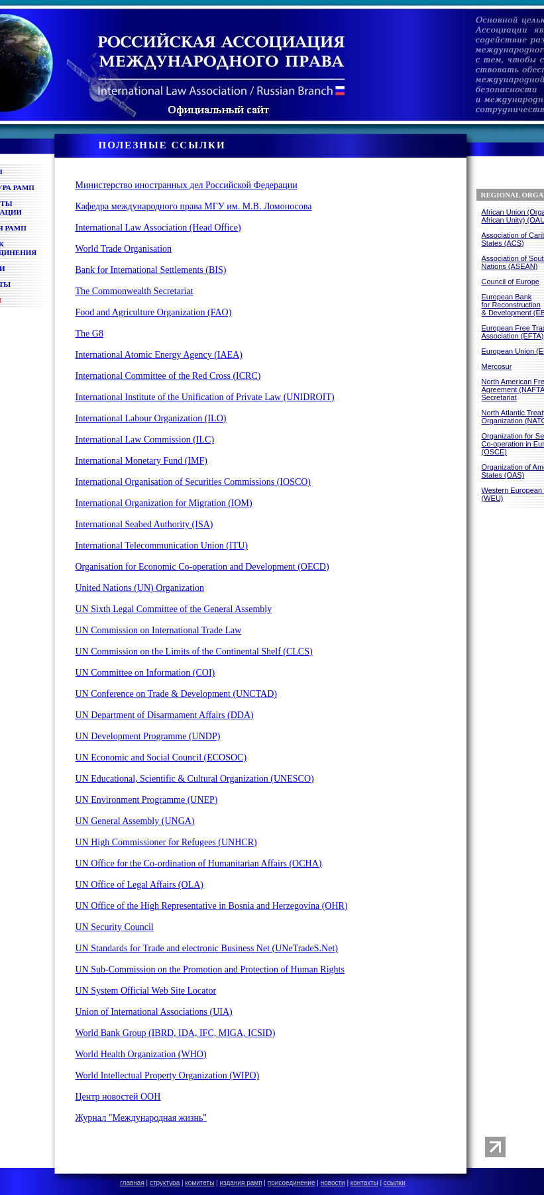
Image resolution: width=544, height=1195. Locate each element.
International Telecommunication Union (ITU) (162, 545)
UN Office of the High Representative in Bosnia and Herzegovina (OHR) (212, 906)
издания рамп (241, 1182)
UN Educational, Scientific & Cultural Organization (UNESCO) (195, 779)
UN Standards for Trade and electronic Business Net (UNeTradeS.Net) (207, 948)
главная (132, 1182)
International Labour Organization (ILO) (151, 418)
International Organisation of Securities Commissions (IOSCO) (193, 482)
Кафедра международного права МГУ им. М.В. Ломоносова (194, 206)
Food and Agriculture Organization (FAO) (154, 312)
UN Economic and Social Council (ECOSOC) (161, 757)
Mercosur (497, 366)
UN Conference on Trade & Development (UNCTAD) (176, 694)
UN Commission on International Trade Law (159, 630)
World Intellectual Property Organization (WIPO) (168, 1075)
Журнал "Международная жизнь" (141, 1118)
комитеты (199, 1182)
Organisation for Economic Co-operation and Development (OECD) (202, 567)
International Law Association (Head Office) (158, 228)
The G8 (89, 333)
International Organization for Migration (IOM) (164, 503)
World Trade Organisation (124, 249)
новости (333, 1182)
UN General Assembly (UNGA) (135, 821)
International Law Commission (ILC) (145, 439)
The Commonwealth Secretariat (134, 291)
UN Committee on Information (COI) (145, 673)
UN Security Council (115, 927)
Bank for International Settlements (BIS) (151, 270)
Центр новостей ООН (118, 1097)
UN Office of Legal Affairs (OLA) (139, 885)
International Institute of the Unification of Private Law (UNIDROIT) (205, 397)
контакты (364, 1182)
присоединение (291, 1182)
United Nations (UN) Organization (140, 588)
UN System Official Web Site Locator (146, 991)
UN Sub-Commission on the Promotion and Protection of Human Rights (210, 969)
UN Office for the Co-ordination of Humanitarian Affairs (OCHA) (199, 863)
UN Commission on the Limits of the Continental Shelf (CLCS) (194, 651)
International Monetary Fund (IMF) (141, 461)
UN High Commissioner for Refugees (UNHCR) (166, 842)
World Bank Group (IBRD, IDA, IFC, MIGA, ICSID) (176, 1033)
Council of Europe (510, 282)
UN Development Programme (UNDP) (148, 736)
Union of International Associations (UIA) (154, 1012)
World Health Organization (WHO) (141, 1054)
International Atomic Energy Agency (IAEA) (159, 355)
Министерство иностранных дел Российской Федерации (187, 185)
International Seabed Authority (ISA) (144, 524)
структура (165, 1182)
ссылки (395, 1182)
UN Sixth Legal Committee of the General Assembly (174, 609)
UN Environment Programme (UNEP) (147, 800)
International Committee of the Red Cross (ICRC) (168, 376)
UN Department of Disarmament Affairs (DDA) (165, 715)
